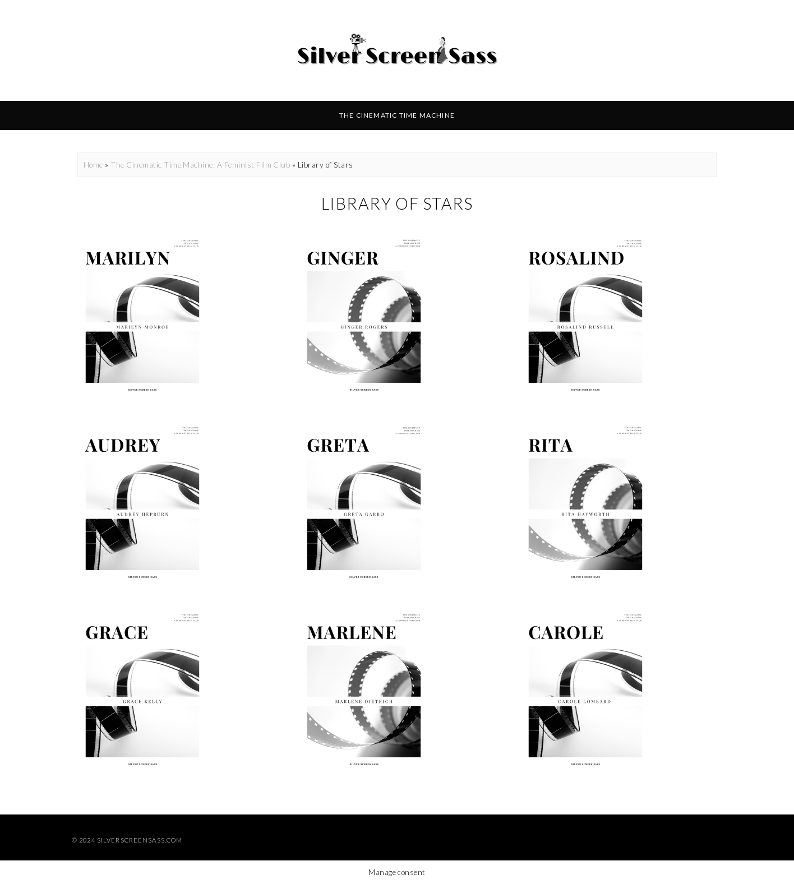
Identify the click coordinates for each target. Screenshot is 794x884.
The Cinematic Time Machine (397, 115)
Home (93, 164)
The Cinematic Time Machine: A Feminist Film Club (200, 164)
